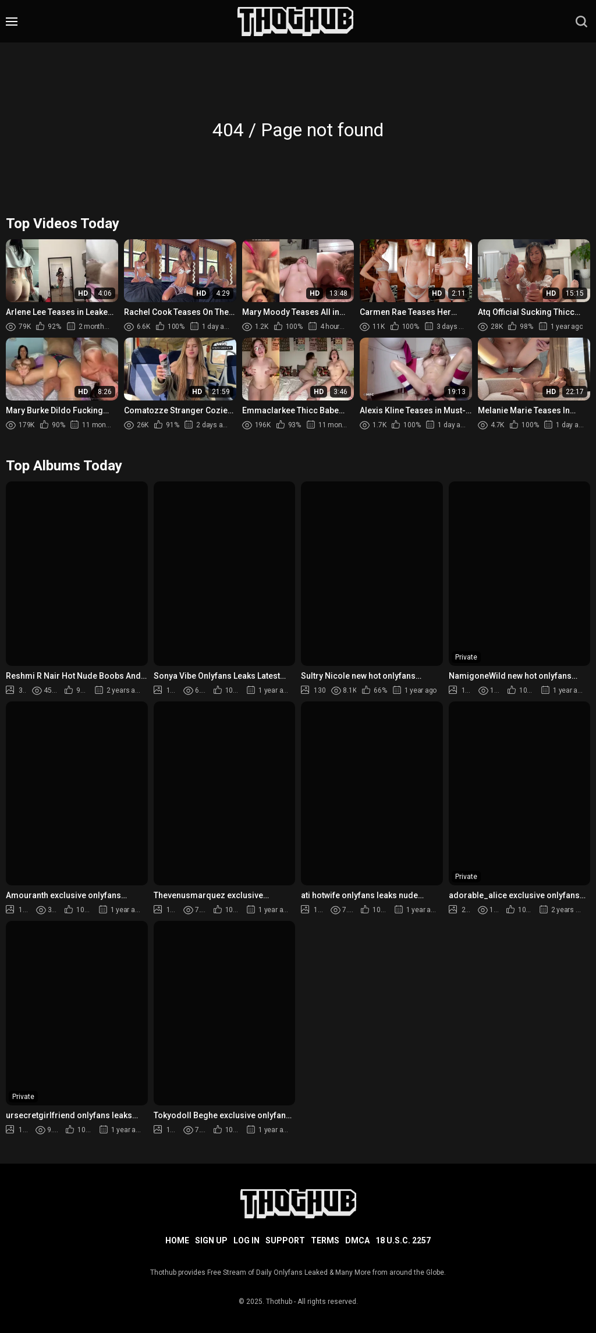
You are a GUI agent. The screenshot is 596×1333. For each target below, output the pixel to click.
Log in (246, 1240)
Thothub (279, 1301)
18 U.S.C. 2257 (403, 1240)
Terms (325, 1240)
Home (177, 1240)
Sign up (211, 1240)
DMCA (357, 1240)
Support (285, 1240)
